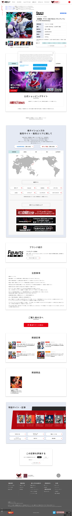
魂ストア (16, 188)
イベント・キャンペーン (34, 489)
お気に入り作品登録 (33, 491)
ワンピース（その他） (12, 9)
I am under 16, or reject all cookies (40, 65)
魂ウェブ (7, 6)
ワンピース (10, 8)
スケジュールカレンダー (35, 434)
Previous (7, 25)
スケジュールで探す (11, 485)
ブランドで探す (10, 487)
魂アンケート (46, 485)
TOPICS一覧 (17, 434)
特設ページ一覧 (54, 434)
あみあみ (42, 188)
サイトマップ (46, 2)
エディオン (55, 188)
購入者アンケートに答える (36, 325)
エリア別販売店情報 (51, 45)
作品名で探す (10, 489)
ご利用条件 (56, 491)
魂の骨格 (53, 438)
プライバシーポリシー (58, 489)
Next (32, 25)
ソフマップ (29, 192)
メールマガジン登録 (33, 493)
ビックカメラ (42, 192)
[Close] (53, 53)
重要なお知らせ (33, 485)
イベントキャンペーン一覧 (17, 438)
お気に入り (34, 2)
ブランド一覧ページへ (33, 258)
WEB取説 (45, 487)
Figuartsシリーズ (11, 6)
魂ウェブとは (57, 485)
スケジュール (40, 2)
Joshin (16, 192)
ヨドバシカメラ (55, 192)
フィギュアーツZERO (12, 7)
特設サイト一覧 (22, 485)
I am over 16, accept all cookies (39, 68)
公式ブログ (21, 487)
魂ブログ (35, 438)
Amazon (29, 188)
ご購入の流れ (23, 146)
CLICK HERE (13, 90)
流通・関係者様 (57, 493)
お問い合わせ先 (46, 491)
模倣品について (33, 487)
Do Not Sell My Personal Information (24, 65)
